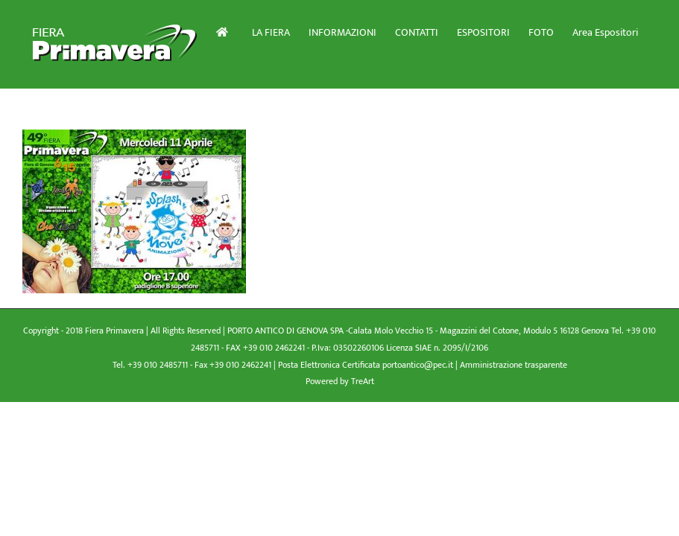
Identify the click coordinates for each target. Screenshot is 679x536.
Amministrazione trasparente (513, 364)
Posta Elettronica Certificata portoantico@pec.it (366, 364)
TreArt (362, 381)
